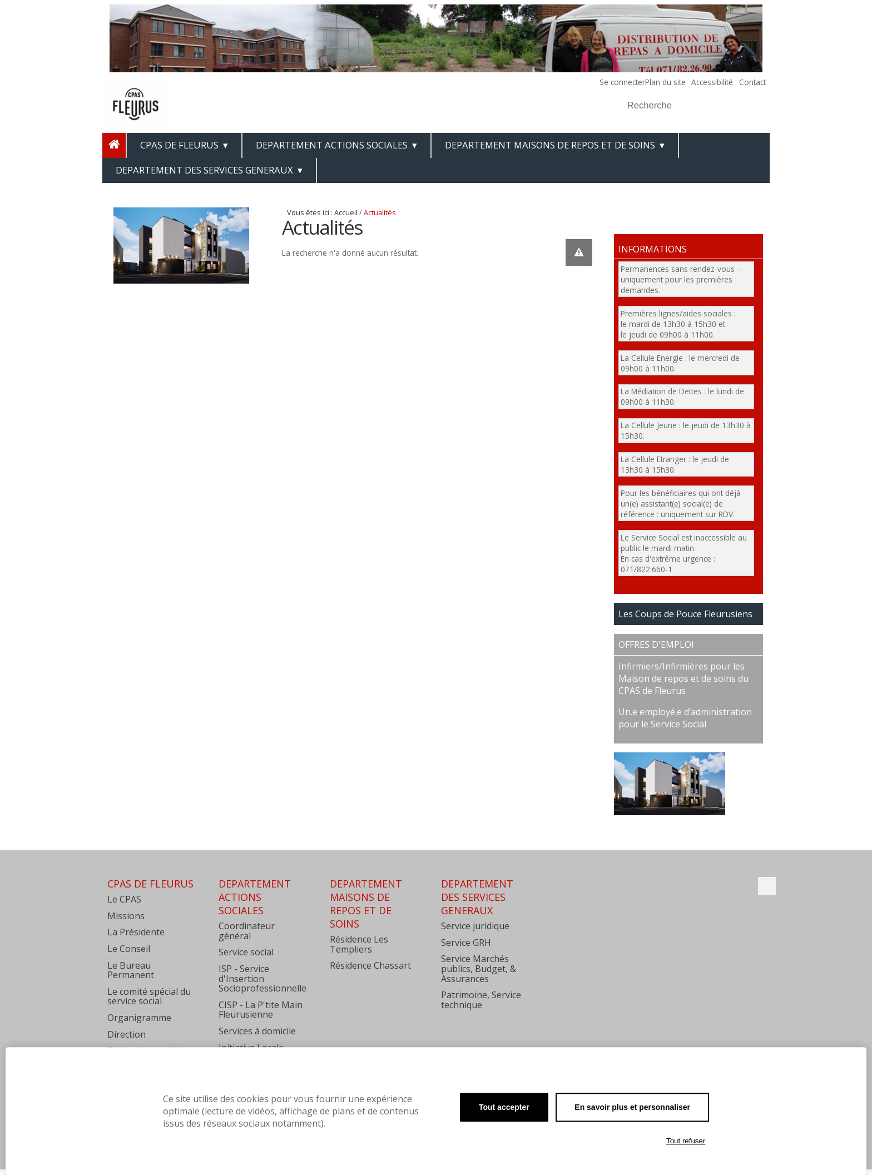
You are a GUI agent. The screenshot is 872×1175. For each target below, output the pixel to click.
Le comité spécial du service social (149, 996)
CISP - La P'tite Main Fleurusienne (261, 1010)
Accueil (346, 212)
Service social (246, 952)
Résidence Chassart (370, 965)
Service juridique (475, 926)
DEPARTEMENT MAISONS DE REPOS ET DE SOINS (550, 144)
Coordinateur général (247, 931)
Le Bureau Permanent (130, 970)
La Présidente (136, 932)
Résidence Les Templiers (359, 944)
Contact (752, 82)
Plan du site (665, 82)
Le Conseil (128, 949)
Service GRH (466, 942)
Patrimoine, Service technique (481, 1000)
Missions (126, 916)
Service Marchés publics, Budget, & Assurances (478, 968)
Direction (126, 1034)
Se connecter (622, 82)
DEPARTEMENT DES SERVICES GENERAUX (204, 169)
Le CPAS (124, 899)
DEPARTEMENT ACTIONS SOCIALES (332, 144)
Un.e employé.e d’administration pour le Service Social (685, 718)
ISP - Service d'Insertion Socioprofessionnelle (262, 978)
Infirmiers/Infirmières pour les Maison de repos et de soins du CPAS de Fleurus (683, 678)
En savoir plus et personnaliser (632, 1107)
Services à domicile (257, 1031)
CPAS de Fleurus (179, 144)
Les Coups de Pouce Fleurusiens (685, 614)
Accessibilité (712, 82)
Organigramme (139, 1018)
